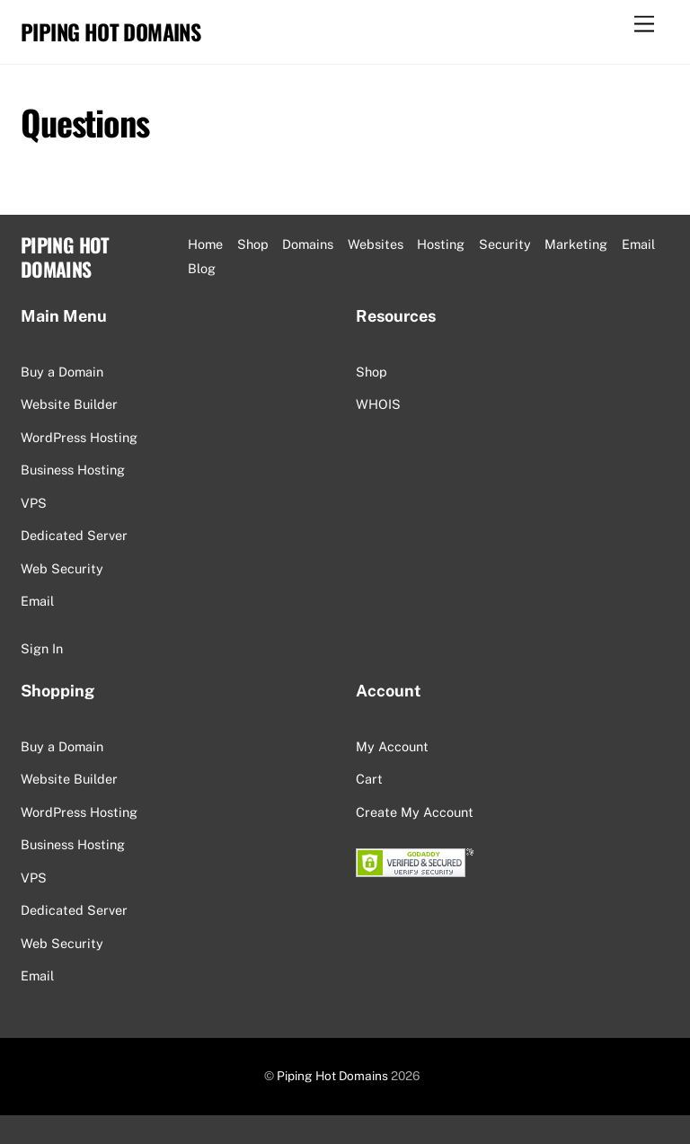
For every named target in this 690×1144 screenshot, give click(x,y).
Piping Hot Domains (332, 1076)
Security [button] (505, 244)
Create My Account (414, 812)
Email (37, 600)
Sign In (42, 648)
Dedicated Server (74, 535)
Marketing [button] (575, 244)
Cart (369, 778)
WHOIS (378, 404)
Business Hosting (73, 469)
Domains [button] (307, 244)
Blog (202, 268)
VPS (34, 502)
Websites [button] (375, 244)
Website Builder (69, 404)
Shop (253, 244)
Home (205, 244)
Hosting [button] (440, 244)
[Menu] (644, 24)
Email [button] (638, 244)
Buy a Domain (62, 371)
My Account (392, 746)
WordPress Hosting (79, 437)
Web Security (62, 568)
